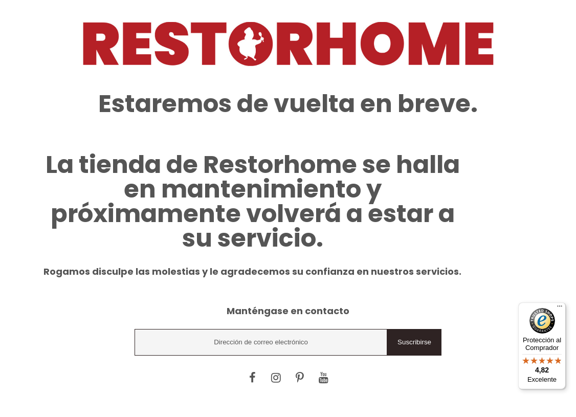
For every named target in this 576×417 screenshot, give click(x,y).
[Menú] (559, 308)
